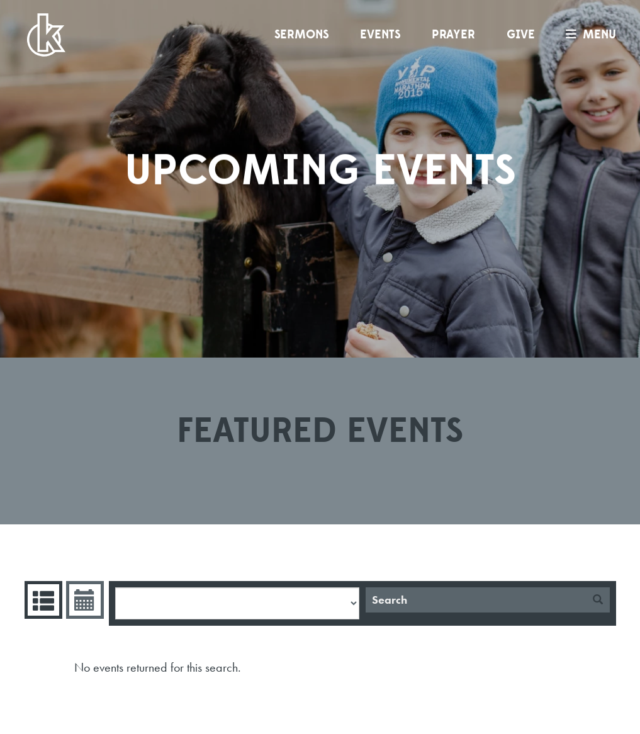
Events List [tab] (42, 600)
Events (380, 34)
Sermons (301, 34)
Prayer (453, 34)
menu (587, 34)
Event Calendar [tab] (83, 600)
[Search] (476, 600)
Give (521, 34)
